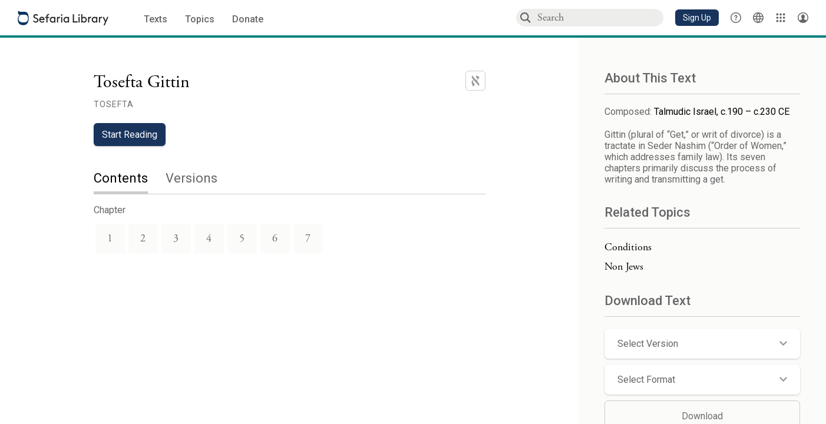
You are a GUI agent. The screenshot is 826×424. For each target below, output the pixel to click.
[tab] (130, 179)
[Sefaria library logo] (63, 18)
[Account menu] (803, 17)
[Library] (780, 17)
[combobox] (599, 17)
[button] (697, 17)
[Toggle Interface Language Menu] (758, 17)
